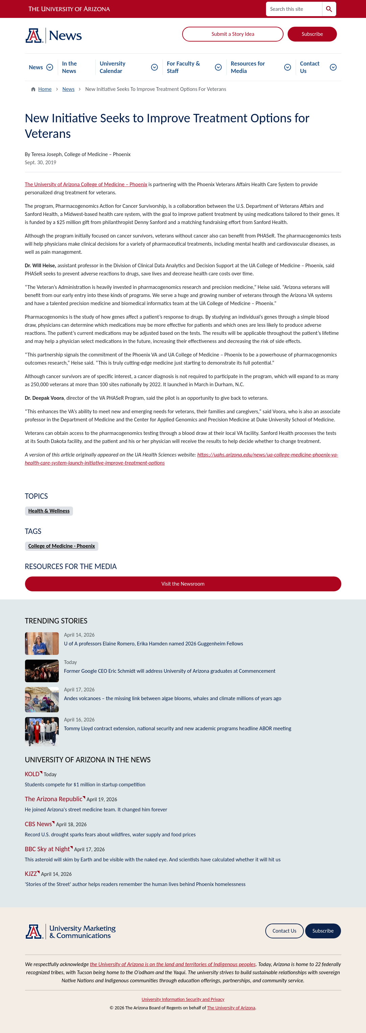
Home (45, 89)
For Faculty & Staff (183, 67)
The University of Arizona (231, 1008)
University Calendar (112, 67)
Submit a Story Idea (233, 34)
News (36, 67)
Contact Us (309, 67)
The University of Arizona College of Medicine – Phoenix (86, 184)
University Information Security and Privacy (183, 999)
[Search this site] (294, 9)
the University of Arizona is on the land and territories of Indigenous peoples (172, 964)
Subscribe (312, 34)
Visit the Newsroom (183, 584)
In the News (69, 67)
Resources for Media (248, 67)
